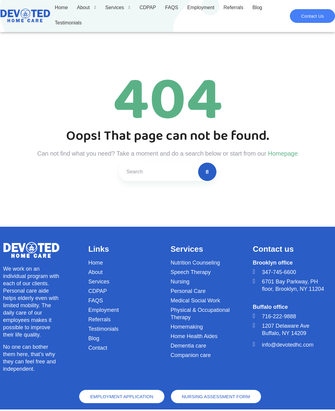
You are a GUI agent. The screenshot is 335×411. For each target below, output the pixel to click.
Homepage (283, 153)
